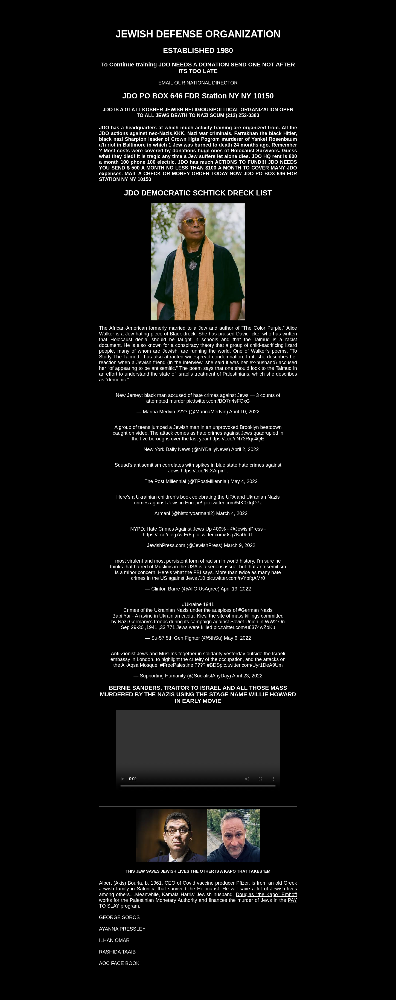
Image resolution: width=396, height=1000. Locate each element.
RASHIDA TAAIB (117, 952)
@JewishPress (246, 529)
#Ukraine (192, 604)
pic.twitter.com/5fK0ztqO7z (233, 502)
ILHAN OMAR (114, 940)
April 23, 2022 (247, 676)
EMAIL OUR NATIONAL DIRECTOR (198, 83)
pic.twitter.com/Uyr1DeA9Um (251, 665)
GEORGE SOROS (119, 917)
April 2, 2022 (245, 449)
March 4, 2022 (232, 513)
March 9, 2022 (239, 545)
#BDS (213, 665)
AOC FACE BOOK (119, 963)
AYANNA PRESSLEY (122, 929)
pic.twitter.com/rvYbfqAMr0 (235, 578)
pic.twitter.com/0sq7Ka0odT (223, 534)
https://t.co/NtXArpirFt (204, 470)
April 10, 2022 (244, 411)
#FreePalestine (176, 665)
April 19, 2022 (236, 589)
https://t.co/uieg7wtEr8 (167, 534)
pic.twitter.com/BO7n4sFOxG (218, 401)
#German (248, 610)
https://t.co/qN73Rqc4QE (237, 438)
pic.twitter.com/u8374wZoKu (244, 627)
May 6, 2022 (237, 638)
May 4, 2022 (244, 481)
